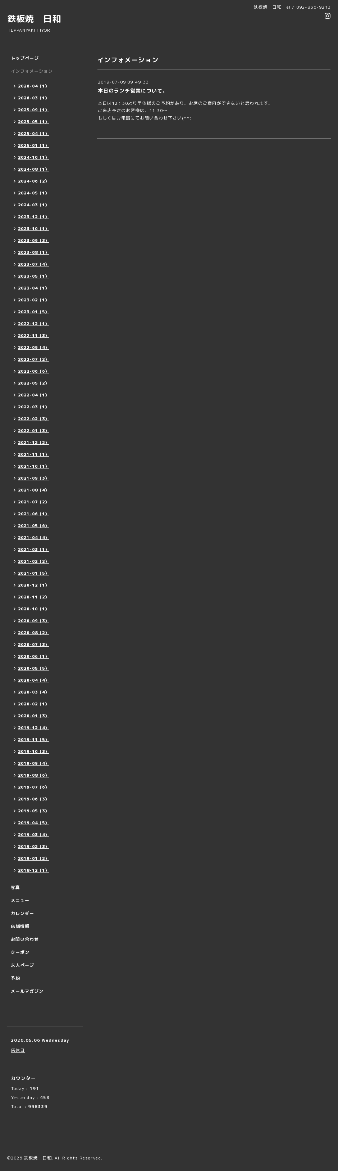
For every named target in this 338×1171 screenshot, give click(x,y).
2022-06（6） (33, 371)
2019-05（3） (33, 811)
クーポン (20, 952)
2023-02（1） (33, 300)
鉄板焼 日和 (34, 19)
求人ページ (22, 965)
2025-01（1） (33, 145)
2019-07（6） (33, 787)
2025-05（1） (33, 122)
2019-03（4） (33, 835)
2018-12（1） (33, 870)
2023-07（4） (33, 264)
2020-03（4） (33, 692)
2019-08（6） (33, 775)
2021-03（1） (33, 549)
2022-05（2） (33, 383)
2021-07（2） (33, 502)
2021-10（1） (33, 466)
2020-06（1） (33, 656)
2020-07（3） (33, 644)
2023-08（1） (33, 252)
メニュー (20, 900)
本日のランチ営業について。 (133, 90)
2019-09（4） (33, 763)
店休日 (18, 1050)
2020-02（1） (33, 704)
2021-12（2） (33, 442)
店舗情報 (20, 926)
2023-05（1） (33, 276)
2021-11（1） (33, 454)
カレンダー (22, 913)
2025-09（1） (33, 110)
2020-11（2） (33, 597)
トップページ (25, 58)
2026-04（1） (33, 86)
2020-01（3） (33, 716)
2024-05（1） (33, 193)
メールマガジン (27, 991)
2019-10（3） (33, 751)
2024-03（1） (33, 205)
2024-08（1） (33, 169)
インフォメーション (32, 71)
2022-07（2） (33, 359)
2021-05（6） (33, 526)
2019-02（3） (33, 846)
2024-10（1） (33, 157)
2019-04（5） (33, 823)
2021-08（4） (33, 490)
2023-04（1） (33, 288)
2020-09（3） (33, 621)
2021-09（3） (33, 478)
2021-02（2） (33, 561)
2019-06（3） (33, 799)
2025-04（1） (33, 133)
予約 (15, 978)
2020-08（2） (33, 633)
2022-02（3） (33, 419)
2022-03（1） (33, 407)
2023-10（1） (33, 229)
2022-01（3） (33, 431)
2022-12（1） (33, 324)
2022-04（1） (33, 395)
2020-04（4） (33, 680)
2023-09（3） (33, 240)
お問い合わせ (25, 939)
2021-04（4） (33, 537)
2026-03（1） (33, 98)
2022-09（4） (33, 347)
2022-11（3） (33, 335)
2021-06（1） (33, 514)
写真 (15, 887)
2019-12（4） (33, 728)
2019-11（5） (33, 739)
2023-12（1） (33, 217)
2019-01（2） (33, 858)
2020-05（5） (33, 668)
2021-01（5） (33, 573)
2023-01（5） (33, 312)
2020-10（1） (33, 609)
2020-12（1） (33, 585)
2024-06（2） (33, 181)
